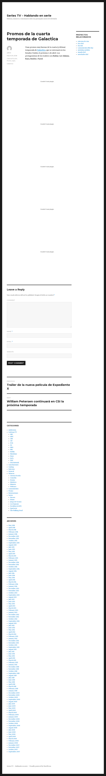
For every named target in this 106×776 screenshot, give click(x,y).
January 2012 (12, 638)
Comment (11, 300)
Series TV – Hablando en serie (29, 15)
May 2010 (11, 682)
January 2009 (13, 717)
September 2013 (14, 595)
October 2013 (12, 593)
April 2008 (12, 736)
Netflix (12, 452)
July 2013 (11, 599)
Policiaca (13, 486)
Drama (12, 480)
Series (10, 495)
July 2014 (11, 573)
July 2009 (11, 704)
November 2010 (13, 669)
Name (10, 331)
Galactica (10, 63)
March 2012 (12, 634)
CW (11, 441)
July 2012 (11, 625)
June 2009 (11, 706)
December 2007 (13, 745)
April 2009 (12, 710)
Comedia (13, 478)
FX (11, 445)
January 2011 (12, 665)
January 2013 (12, 612)
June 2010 (11, 680)
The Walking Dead (16, 510)
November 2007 (13, 747)
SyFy (13, 61)
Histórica (13, 482)
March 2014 (12, 582)
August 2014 (12, 571)
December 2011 (13, 641)
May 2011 (11, 656)
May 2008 (11, 734)
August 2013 (12, 597)
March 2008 (12, 739)
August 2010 (12, 675)
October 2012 (12, 619)
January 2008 (13, 743)
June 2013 (11, 601)
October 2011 (12, 645)
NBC (11, 449)
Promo (9, 61)
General (11, 471)
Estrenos (11, 469)
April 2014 (11, 580)
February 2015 (13, 558)
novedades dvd (83, 54)
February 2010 (13, 688)
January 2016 (12, 534)
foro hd (80, 46)
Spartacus (13, 508)
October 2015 (12, 541)
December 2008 (13, 719)
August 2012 (12, 623)
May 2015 (11, 551)
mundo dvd (82, 52)
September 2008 (14, 725)
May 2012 (11, 630)
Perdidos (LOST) (15, 506)
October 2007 (13, 749)
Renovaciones (13, 493)
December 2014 (13, 562)
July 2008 (11, 730)
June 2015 (11, 549)
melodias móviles (84, 50)
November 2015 (13, 538)
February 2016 (13, 532)
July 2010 (11, 678)
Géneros (11, 473)
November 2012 (13, 617)
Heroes (12, 497)
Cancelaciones (13, 465)
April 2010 (11, 684)
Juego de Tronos (15, 502)
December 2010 (13, 667)
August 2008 (12, 728)
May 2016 (11, 525)
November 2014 (13, 564)
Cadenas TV (12, 432)
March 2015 (12, 556)
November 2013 (13, 591)
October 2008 (13, 723)
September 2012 (14, 621)
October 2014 (12, 567)
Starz (12, 456)
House (12, 500)
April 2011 (11, 658)
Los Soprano (14, 504)
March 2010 (12, 686)
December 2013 (13, 588)
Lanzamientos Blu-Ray (85, 48)
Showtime (13, 454)
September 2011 (13, 647)
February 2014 (13, 584)
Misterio (13, 484)
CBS (11, 439)
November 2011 (13, 643)
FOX (11, 443)
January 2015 (12, 560)
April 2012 (11, 632)
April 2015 (11, 554)
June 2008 (11, 732)
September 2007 (14, 752)
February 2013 (13, 610)
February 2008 (13, 741)
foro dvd (81, 43)
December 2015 (13, 536)
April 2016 (11, 527)
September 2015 (13, 543)
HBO (11, 447)
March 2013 (12, 608)
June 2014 (11, 575)
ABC (11, 434)
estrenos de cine (83, 41)
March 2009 (12, 712)
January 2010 (12, 691)
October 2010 (12, 671)
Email (10, 342)
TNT (11, 460)
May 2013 (11, 604)
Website (10, 352)
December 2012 (13, 615)
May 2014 (11, 578)
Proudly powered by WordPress (40, 766)
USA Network (14, 463)
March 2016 (12, 530)
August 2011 (12, 649)
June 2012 (11, 628)
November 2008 (13, 721)
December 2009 (13, 693)
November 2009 (13, 695)
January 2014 (12, 586)
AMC (11, 436)
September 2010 (14, 673)
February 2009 (13, 715)
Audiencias (12, 430)
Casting (11, 467)
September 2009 (14, 699)
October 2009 (13, 697)
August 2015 (12, 545)
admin (9, 53)
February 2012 (13, 636)
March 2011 (12, 660)
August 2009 (12, 702)
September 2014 (14, 569)
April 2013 (11, 606)
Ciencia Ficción (12, 58)
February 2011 (13, 662)
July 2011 (11, 652)
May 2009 (11, 708)
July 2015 (11, 547)
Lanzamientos (13, 489)
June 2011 (11, 654)
